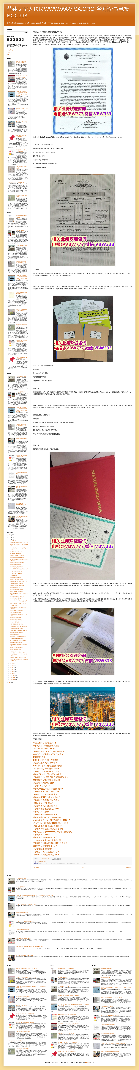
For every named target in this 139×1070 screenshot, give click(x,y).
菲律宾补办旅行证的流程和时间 (17, 562)
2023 (10, 535)
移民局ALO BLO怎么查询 (21, 121)
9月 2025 (12, 673)
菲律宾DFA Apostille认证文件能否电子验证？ (21, 76)
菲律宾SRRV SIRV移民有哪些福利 (18, 640)
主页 (83, 867)
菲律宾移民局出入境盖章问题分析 (23, 938)
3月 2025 (12, 663)
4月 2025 (12, 665)
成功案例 (10, 50)
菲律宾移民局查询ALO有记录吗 (17, 557)
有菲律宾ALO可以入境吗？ (16, 553)
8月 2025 (12, 671)
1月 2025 (12, 540)
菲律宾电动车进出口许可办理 (16, 583)
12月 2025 (12, 679)
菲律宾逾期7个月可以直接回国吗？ (18, 636)
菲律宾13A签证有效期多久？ (16, 648)
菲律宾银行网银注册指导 (15, 599)
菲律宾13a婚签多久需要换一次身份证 (18, 630)
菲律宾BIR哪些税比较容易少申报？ (18, 585)
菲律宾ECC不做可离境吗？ (16, 564)
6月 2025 (12, 667)
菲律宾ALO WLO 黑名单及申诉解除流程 (21, 150)
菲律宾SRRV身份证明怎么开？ (23, 997)
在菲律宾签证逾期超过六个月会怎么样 (19, 542)
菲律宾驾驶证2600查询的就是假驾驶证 (19, 601)
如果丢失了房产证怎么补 (15, 612)
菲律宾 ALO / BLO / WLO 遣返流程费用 (21, 136)
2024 (10, 537)
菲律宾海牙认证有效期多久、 (16, 628)
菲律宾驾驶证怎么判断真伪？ (16, 620)
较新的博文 (36, 867)
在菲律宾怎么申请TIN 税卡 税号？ (24, 1049)
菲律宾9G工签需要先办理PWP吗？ (18, 571)
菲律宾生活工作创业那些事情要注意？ (19, 579)
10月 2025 (12, 675)
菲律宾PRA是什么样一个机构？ (17, 622)
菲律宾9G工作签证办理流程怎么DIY (18, 657)
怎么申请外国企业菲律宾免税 (16, 589)
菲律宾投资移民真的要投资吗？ (17, 573)
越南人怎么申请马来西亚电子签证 (18, 603)
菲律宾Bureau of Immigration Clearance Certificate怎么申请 (21, 505)
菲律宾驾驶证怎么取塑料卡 (16, 577)
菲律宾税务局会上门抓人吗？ (16, 587)
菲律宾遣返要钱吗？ (14, 575)
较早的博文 (129, 867)
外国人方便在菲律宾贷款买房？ (17, 610)
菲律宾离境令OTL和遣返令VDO (16, 182)
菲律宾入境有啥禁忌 (14, 634)
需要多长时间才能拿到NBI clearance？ (25, 955)
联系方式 (10, 54)
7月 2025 (12, 669)
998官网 (10, 49)
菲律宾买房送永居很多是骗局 (16, 632)
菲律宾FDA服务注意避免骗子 (16, 591)
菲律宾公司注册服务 (20, 230)
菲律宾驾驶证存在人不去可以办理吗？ (19, 626)
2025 (10, 539)
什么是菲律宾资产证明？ (21, 245)
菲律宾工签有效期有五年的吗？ (17, 567)
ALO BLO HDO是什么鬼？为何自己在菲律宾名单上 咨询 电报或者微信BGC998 (21, 93)
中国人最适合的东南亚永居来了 (17, 624)
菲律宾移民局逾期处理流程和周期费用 (19, 569)
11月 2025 (12, 677)
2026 (10, 682)
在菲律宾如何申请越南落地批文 (23, 929)
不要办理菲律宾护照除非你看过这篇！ (21, 293)
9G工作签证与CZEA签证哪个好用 (18, 652)
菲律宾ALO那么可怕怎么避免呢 (17, 555)
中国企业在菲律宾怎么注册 (22, 912)
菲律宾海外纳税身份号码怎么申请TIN (18, 581)
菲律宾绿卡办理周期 (14, 605)
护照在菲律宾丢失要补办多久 (16, 638)
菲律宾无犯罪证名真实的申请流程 (66, 968)
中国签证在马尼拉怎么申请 (16, 642)
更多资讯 (10, 52)
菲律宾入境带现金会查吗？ (16, 650)
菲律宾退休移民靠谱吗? (15, 618)
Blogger (87, 1062)
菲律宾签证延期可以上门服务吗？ (18, 597)
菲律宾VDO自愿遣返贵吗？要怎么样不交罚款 (21, 62)
